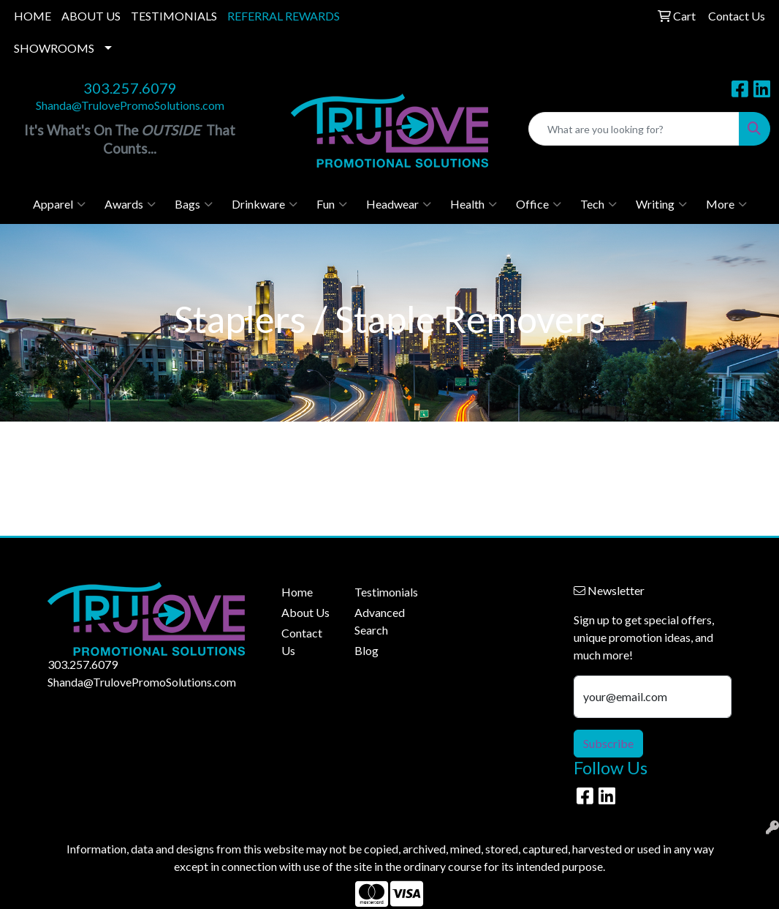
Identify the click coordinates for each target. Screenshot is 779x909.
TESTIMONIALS (174, 16)
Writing (661, 204)
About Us (305, 612)
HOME (32, 16)
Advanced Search (379, 621)
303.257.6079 (130, 88)
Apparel (59, 204)
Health (473, 204)
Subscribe (608, 743)
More (726, 204)
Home (297, 592)
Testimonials (382, 592)
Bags (194, 204)
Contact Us (301, 641)
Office (538, 204)
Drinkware (264, 204)
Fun (331, 204)
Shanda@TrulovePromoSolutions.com (130, 105)
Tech (598, 204)
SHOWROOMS (54, 48)
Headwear (398, 204)
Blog (366, 650)
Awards (130, 204)
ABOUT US (91, 16)
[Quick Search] (634, 129)
